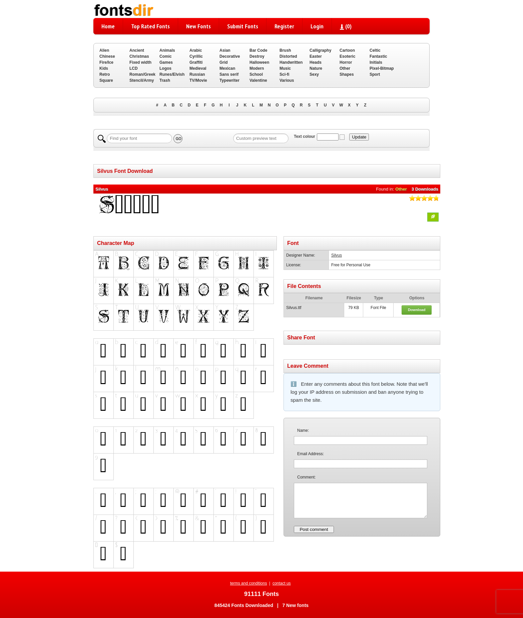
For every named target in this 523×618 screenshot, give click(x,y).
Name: (303, 430)
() (346, 26)
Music (285, 68)
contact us (282, 583)
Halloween (259, 62)
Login (317, 26)
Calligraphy (320, 50)
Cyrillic (196, 56)
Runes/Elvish (171, 74)
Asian (224, 50)
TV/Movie (198, 80)
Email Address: (310, 453)
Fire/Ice (106, 62)
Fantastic (378, 56)
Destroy (257, 56)
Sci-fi (284, 74)
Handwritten (291, 62)
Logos (165, 68)
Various (287, 80)
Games (166, 62)
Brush (285, 50)
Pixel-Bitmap (382, 68)
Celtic (375, 50)
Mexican (227, 68)
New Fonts (198, 26)
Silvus (336, 255)
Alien (104, 50)
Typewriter (229, 80)
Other (345, 68)
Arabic (195, 50)
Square (106, 80)
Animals (167, 50)
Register (284, 26)
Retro (104, 74)
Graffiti (195, 62)
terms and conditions (248, 583)
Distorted (288, 56)
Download (417, 310)
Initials (376, 62)
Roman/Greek (142, 74)
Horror (346, 62)
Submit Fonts (242, 26)
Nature (316, 68)
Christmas (139, 56)
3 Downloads (425, 189)
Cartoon (347, 50)
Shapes (347, 74)
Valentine (258, 80)
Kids (103, 68)
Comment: (306, 477)
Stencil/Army (141, 80)
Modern (256, 68)
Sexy (314, 74)
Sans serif (228, 74)
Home (108, 26)
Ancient (136, 50)
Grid (223, 62)
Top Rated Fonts (150, 26)
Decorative (229, 56)
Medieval (197, 68)
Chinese (107, 56)
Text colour (304, 136)
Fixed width (140, 62)
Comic (165, 56)
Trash (164, 80)
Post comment (314, 529)
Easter (316, 56)
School (256, 74)
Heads (316, 62)
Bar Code (258, 50)
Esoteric (347, 56)
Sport (375, 74)
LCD (133, 68)
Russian (197, 74)
